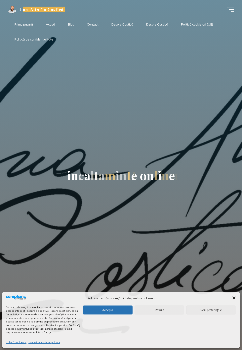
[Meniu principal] (230, 10)
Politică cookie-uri (16, 342)
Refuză (159, 310)
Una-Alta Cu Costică (42, 9)
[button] (234, 298)
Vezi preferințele (211, 310)
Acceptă (107, 310)
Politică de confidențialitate (44, 342)
